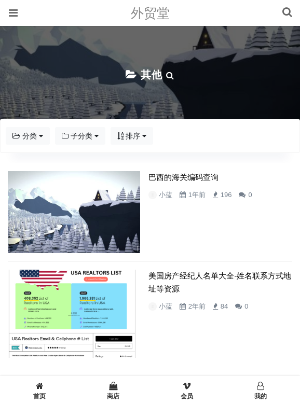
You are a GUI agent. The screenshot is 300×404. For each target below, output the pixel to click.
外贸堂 (150, 13)
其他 (151, 74)
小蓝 (139, 195)
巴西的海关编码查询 (157, 177)
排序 (132, 136)
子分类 (80, 136)
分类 (27, 136)
